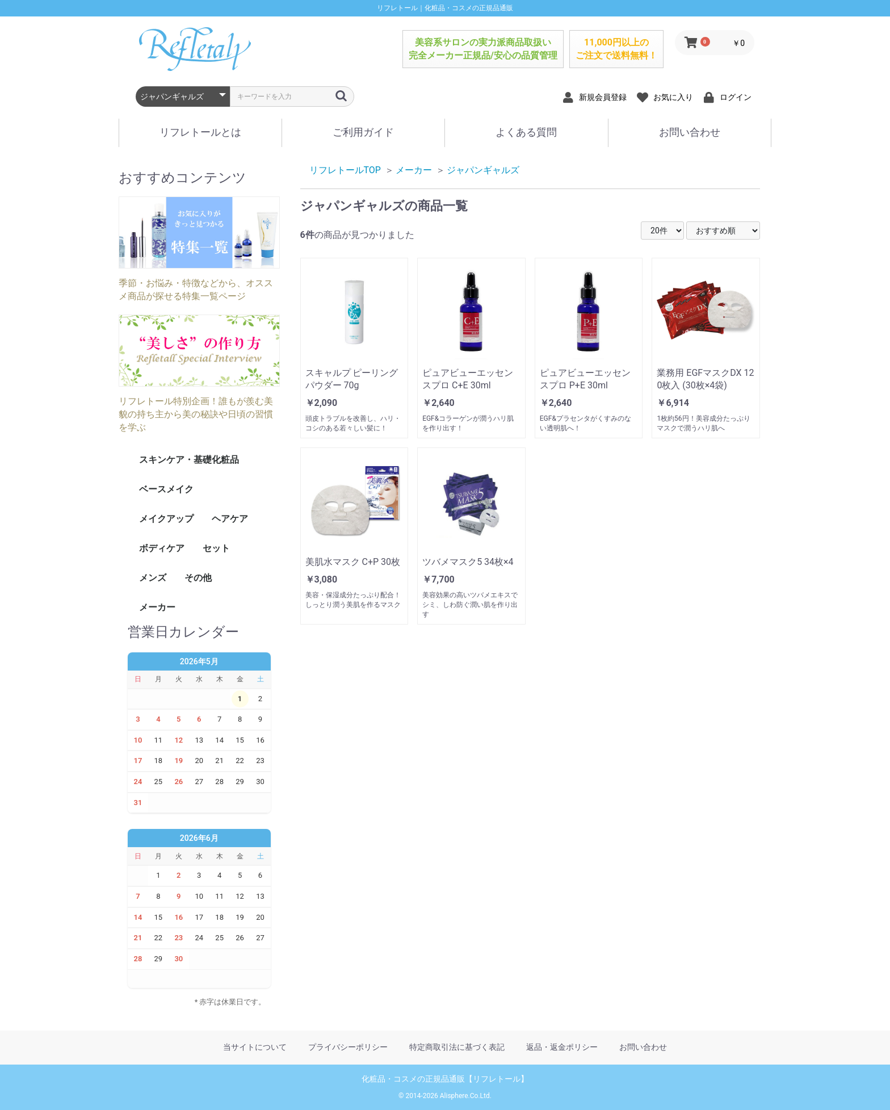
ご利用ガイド (363, 132)
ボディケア (161, 548)
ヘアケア (230, 518)
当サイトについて (255, 1047)
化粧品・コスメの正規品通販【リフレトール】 (445, 1078)
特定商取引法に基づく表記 (457, 1047)
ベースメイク (166, 489)
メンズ (152, 577)
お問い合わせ (689, 132)
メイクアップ (166, 518)
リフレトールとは (200, 132)
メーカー (157, 607)
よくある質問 (526, 132)
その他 (198, 577)
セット (216, 548)
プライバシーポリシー (348, 1047)
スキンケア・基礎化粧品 (189, 459)
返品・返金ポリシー (562, 1047)
